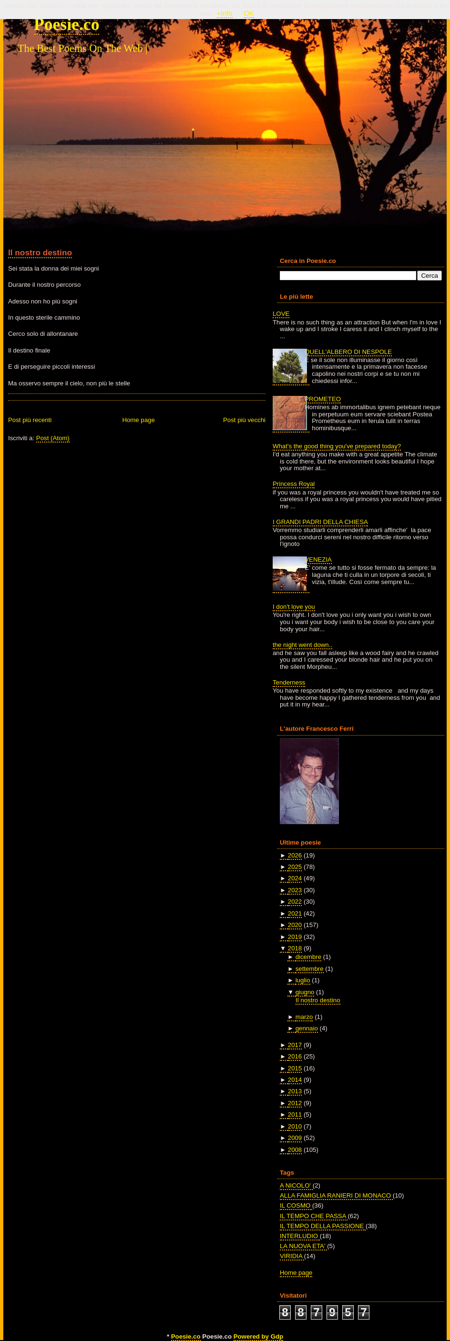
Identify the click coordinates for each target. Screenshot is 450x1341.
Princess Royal (294, 483)
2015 (295, 1068)
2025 (295, 866)
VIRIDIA (292, 1256)
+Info (225, 13)
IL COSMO (296, 1205)
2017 (295, 1045)
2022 (295, 901)
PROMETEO (323, 399)
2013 (295, 1091)
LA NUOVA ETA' (303, 1246)
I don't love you (294, 606)
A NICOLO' (296, 1185)
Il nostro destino (40, 252)
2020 (295, 924)
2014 (295, 1079)
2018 (295, 948)
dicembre (308, 956)
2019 (295, 936)
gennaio (307, 1028)
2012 (295, 1103)
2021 (295, 913)
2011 (295, 1114)
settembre (310, 968)
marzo (304, 1016)
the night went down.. (302, 644)
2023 (295, 890)
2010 (295, 1126)
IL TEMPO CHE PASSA (314, 1216)
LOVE (281, 313)
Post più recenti (29, 419)
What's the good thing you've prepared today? (337, 446)
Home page (138, 419)
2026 (295, 855)
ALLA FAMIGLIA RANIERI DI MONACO (336, 1195)
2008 (295, 1149)
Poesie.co (66, 24)
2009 (295, 1137)
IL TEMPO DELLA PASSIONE (323, 1226)
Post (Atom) (53, 438)
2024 (295, 878)
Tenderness (289, 682)
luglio (303, 980)
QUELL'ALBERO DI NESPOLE (348, 351)
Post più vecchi (244, 419)
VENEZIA (318, 559)
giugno (305, 992)
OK (249, 13)
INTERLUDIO (300, 1236)
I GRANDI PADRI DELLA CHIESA (320, 521)
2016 (295, 1056)
